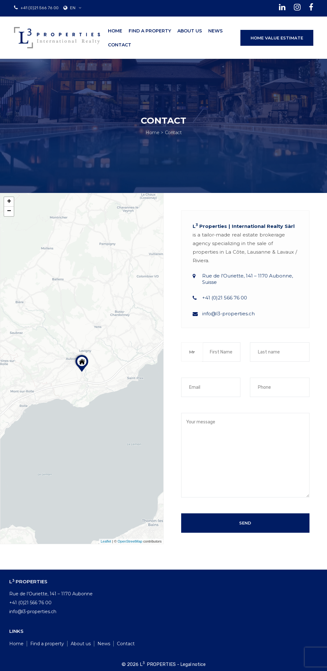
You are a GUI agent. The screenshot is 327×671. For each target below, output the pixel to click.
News (215, 31)
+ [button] (9, 202)
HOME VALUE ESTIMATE (277, 37)
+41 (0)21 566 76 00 (39, 7)
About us (189, 31)
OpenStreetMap (129, 541)
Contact (119, 45)
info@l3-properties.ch (228, 314)
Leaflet (106, 541)
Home (115, 31)
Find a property (150, 31)
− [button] (9, 211)
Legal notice (193, 664)
